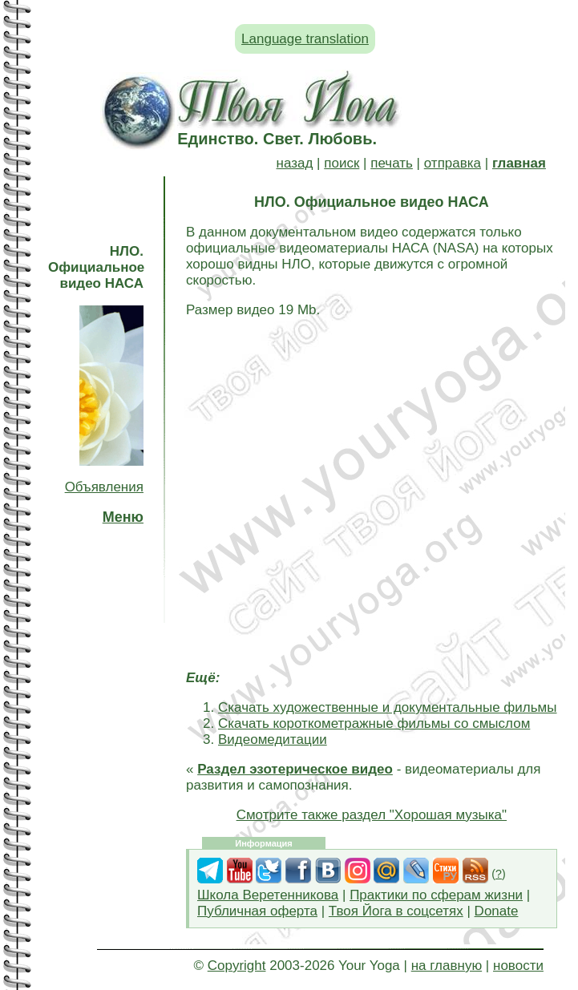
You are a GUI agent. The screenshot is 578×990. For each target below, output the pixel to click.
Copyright (237, 965)
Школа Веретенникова (267, 895)
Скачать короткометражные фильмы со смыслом (374, 723)
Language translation (305, 38)
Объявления (104, 487)
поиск (341, 163)
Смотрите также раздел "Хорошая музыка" (371, 814)
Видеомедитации (272, 739)
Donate (497, 911)
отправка (452, 163)
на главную (446, 965)
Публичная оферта (257, 911)
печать (391, 163)
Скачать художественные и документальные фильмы (387, 707)
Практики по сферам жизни (436, 895)
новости (518, 965)
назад (295, 163)
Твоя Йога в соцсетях (396, 911)
